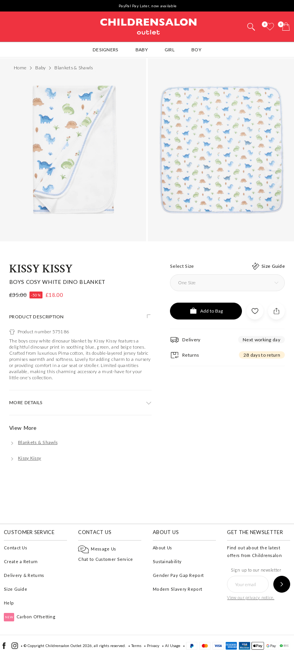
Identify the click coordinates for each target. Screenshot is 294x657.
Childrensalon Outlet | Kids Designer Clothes (148, 25)
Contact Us (15, 547)
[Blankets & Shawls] (33, 442)
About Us (162, 547)
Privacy (153, 645)
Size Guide (15, 589)
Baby (142, 49)
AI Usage (172, 645)
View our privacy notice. (250, 597)
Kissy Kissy (41, 269)
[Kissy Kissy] (25, 458)
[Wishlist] (270, 27)
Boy (196, 49)
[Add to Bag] (206, 311)
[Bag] (286, 27)
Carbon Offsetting (30, 616)
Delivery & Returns (24, 575)
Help (9, 602)
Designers (106, 49)
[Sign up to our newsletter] (281, 584)
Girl (170, 49)
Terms (136, 645)
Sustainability (167, 561)
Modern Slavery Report (177, 589)
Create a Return (21, 561)
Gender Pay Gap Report (178, 575)
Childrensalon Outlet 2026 (69, 645)
